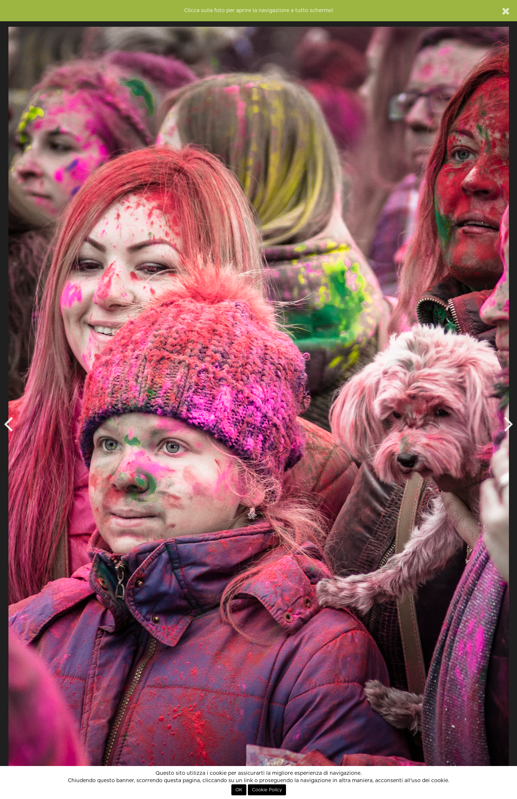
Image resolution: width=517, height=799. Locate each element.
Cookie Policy (267, 790)
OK (238, 790)
